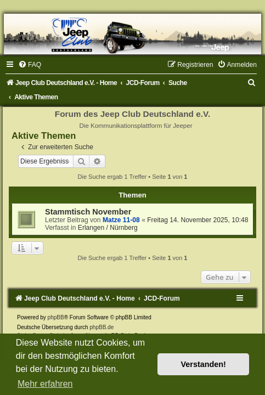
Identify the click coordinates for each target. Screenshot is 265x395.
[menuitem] (29, 65)
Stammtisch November (88, 211)
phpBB (56, 317)
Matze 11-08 (121, 220)
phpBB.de (101, 327)
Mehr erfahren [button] (45, 383)
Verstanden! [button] (203, 364)
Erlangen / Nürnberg (108, 228)
